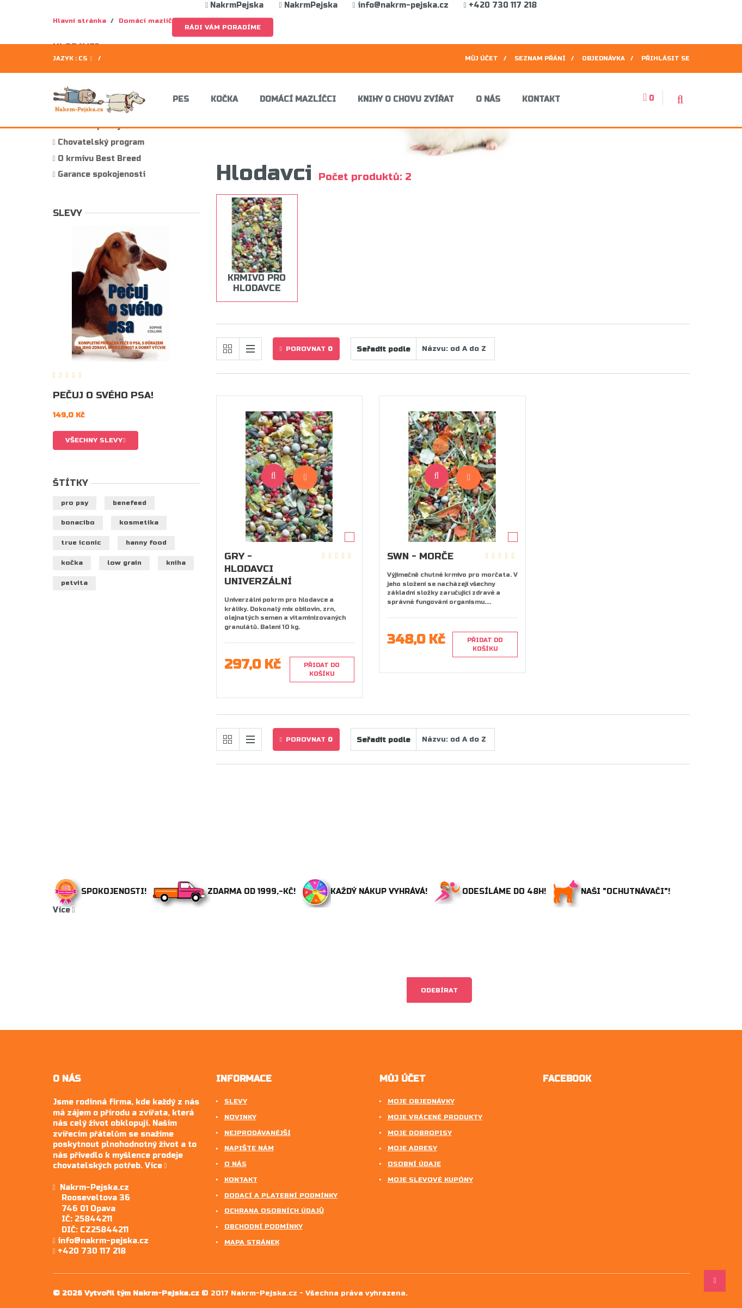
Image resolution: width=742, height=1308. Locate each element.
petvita (74, 583)
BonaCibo (78, 522)
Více (64, 910)
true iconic (81, 542)
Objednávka (603, 58)
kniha (176, 562)
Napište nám (249, 1148)
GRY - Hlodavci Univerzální (258, 569)
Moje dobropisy (420, 1133)
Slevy (67, 213)
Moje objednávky (421, 1101)
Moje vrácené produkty (435, 1117)
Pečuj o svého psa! (103, 395)
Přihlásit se (665, 58)
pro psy (74, 503)
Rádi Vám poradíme (223, 27)
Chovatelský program (100, 142)
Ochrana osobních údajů (274, 1210)
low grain (124, 562)
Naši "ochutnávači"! (613, 891)
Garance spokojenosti (100, 174)
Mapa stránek (251, 1242)
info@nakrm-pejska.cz (401, 5)
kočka (72, 562)
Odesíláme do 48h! (492, 891)
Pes (181, 99)
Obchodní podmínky (263, 1226)
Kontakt (541, 99)
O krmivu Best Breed (98, 158)
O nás (488, 99)
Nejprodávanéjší (257, 1133)
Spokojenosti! (101, 891)
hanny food (146, 542)
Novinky (240, 1117)
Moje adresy (412, 1148)
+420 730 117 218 (500, 5)
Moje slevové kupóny (430, 1179)
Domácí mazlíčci (298, 99)
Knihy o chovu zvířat (406, 99)
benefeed (129, 503)
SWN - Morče (420, 556)
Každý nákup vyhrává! (366, 891)
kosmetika (138, 522)
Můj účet (481, 58)
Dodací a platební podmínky (281, 1195)
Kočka (224, 99)
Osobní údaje (414, 1164)
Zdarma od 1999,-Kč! (225, 891)
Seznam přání (540, 58)
